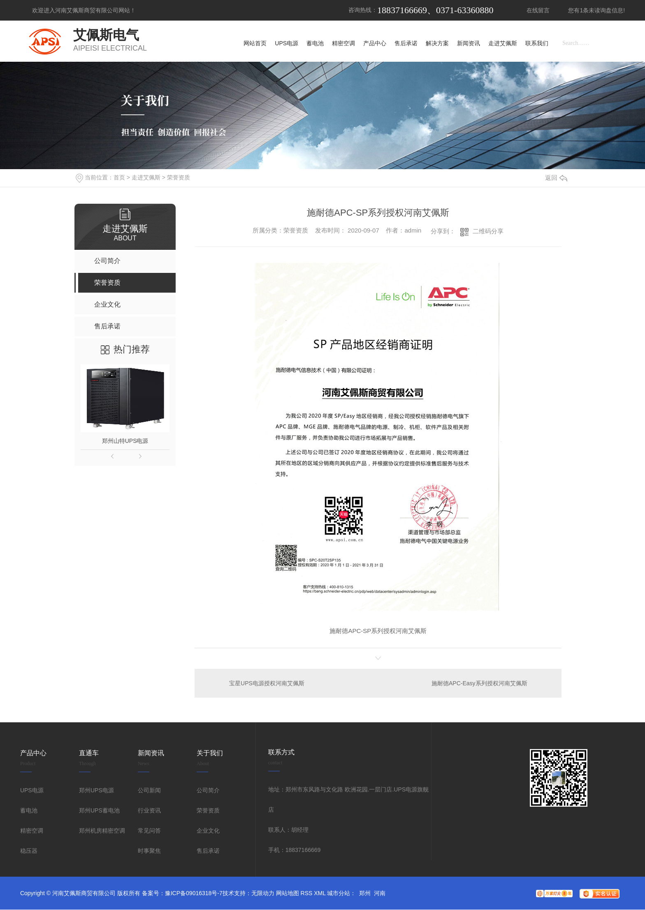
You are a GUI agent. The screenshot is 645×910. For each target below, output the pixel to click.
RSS (307, 893)
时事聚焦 (149, 851)
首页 (119, 177)
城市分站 (338, 893)
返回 (556, 177)
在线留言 (538, 10)
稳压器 (28, 851)
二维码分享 (488, 231)
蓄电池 (28, 811)
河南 (379, 893)
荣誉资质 (178, 177)
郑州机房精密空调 (102, 831)
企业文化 (208, 831)
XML (319, 893)
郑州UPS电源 (96, 790)
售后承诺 (208, 851)
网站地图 (287, 893)
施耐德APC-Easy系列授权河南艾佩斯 (479, 683)
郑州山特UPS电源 (125, 441)
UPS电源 (32, 790)
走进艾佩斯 (146, 177)
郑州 (365, 893)
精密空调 (31, 831)
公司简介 (208, 790)
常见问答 (149, 831)
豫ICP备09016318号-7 (194, 893)
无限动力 (262, 893)
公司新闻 (149, 790)
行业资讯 (149, 811)
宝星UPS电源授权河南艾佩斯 (267, 683)
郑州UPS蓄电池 (99, 811)
